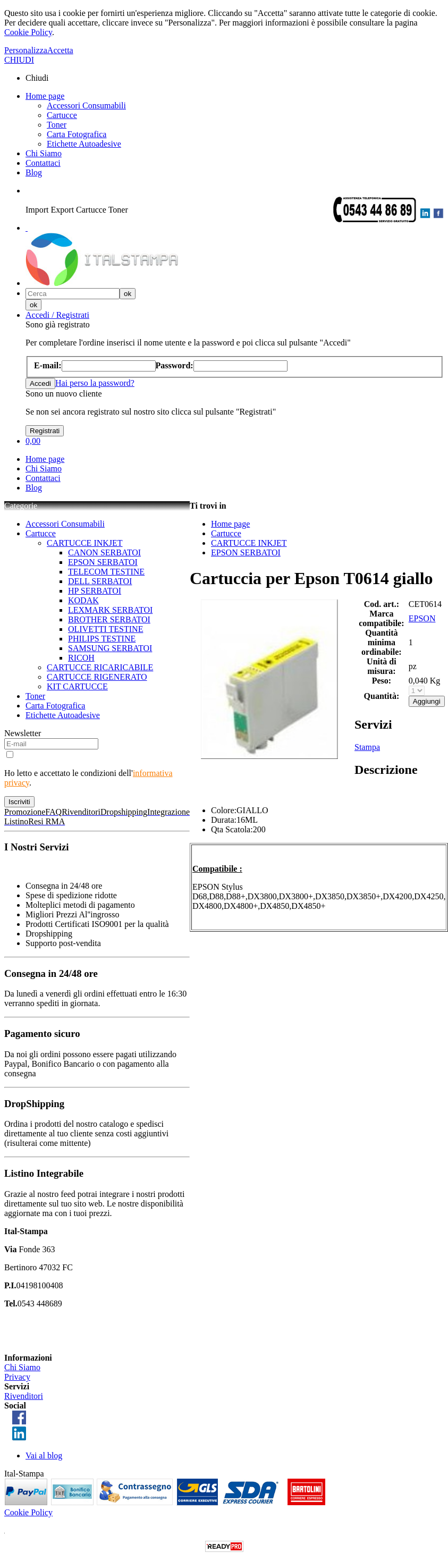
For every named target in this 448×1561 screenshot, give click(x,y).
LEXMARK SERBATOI (110, 609)
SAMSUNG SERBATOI (110, 648)
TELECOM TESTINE (106, 571)
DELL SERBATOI (100, 581)
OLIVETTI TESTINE (105, 629)
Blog (34, 172)
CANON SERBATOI (104, 552)
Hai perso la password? (94, 382)
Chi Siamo (44, 153)
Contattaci (43, 162)
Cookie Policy (28, 32)
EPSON (422, 618)
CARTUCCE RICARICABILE (100, 667)
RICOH (81, 657)
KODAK (83, 600)
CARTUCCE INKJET (85, 542)
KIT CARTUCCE (77, 686)
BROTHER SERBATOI (109, 619)
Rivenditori (23, 1395)
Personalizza (25, 50)
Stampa (367, 747)
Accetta (60, 50)
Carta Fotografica (76, 134)
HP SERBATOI (94, 590)
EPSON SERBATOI (103, 562)
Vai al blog (44, 1455)
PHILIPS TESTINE (102, 638)
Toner (56, 124)
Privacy (17, 1376)
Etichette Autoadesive (84, 143)
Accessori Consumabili (86, 105)
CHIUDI (19, 59)
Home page (45, 95)
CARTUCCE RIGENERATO (97, 676)
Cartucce (62, 115)
